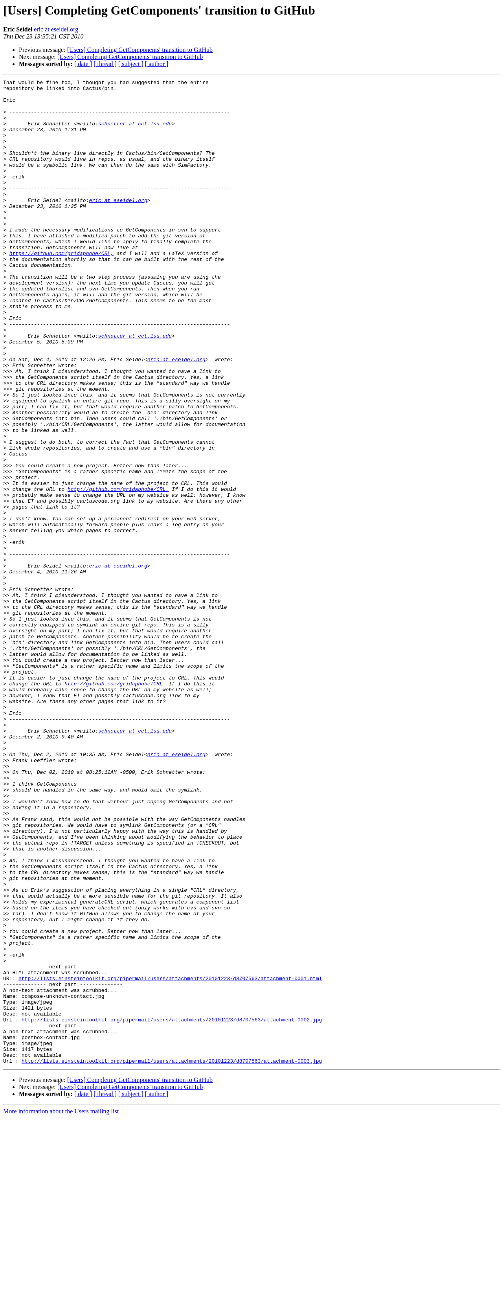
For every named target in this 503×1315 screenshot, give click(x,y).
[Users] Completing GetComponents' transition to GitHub (140, 49)
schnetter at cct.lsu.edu (135, 132)
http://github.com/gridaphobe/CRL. (118, 571)
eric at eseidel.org (56, 29)
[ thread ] (105, 64)
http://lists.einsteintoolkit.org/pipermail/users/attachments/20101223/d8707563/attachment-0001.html (170, 1158)
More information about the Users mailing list (61, 1308)
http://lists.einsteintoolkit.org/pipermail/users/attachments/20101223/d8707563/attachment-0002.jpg (172, 1208)
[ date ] (83, 64)
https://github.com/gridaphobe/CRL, (61, 288)
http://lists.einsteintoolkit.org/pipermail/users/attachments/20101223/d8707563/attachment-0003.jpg (172, 1257)
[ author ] (157, 64)
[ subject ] (130, 64)
